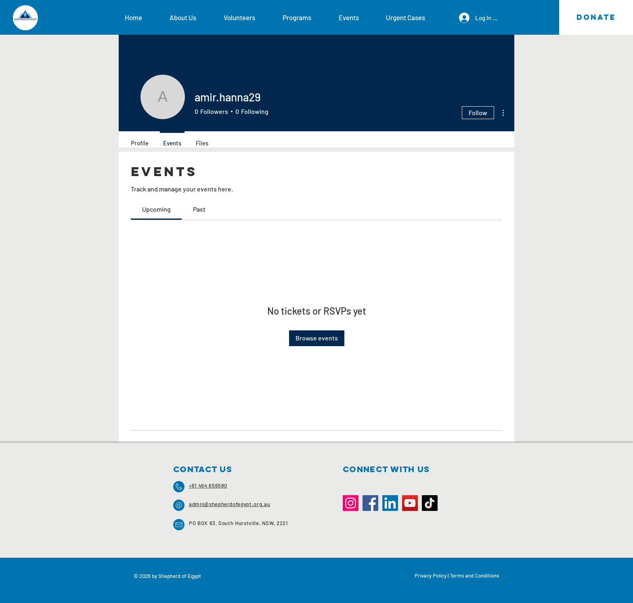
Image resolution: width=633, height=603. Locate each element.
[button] (190, 17)
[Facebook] (370, 503)
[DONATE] (596, 17)
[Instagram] (350, 503)
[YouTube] (410, 503)
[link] (156, 209)
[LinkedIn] (390, 503)
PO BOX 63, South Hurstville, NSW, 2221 (238, 523)
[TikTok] (430, 503)
